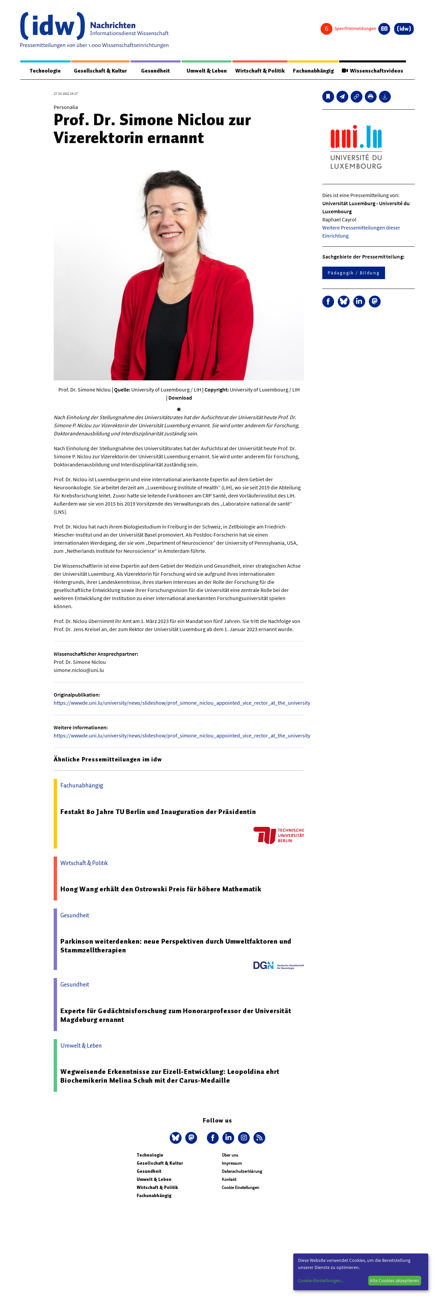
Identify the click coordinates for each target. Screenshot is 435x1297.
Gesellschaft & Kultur (100, 71)
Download (180, 397)
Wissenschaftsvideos (372, 71)
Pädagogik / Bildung (354, 273)
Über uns (230, 1155)
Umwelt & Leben (207, 71)
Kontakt (229, 1179)
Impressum (232, 1163)
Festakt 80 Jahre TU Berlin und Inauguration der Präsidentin (158, 812)
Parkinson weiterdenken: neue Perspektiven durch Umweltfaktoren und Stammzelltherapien (176, 945)
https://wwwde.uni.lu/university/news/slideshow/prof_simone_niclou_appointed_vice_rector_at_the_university (182, 702)
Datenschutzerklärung (242, 1171)
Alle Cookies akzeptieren (394, 1280)
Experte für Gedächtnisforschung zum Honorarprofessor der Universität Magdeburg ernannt (175, 1015)
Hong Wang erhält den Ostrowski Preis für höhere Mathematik (160, 889)
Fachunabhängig (313, 71)
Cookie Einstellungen (240, 1187)
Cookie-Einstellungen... (321, 1280)
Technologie (45, 71)
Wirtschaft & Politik (260, 71)
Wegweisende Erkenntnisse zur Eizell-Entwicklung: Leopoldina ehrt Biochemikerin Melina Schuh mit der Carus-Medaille (169, 1075)
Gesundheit (155, 71)
